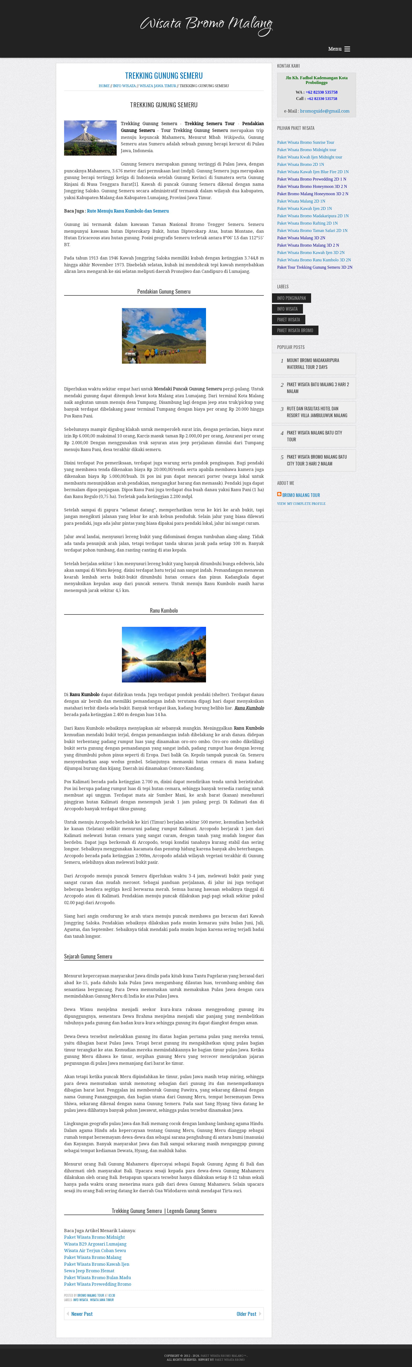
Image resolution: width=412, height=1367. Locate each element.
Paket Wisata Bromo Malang (92, 1257)
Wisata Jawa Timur (102, 1300)
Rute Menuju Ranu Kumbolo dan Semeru (128, 211)
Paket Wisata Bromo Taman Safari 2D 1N (312, 230)
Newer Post (82, 1313)
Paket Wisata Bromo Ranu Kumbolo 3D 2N (314, 260)
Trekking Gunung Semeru (164, 75)
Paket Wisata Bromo (295, 330)
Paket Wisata (288, 319)
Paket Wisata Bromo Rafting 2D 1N (307, 223)
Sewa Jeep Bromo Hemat (89, 1270)
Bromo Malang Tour (91, 1295)
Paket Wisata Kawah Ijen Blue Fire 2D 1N (313, 171)
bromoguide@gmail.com (324, 111)
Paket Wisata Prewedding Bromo (97, 1284)
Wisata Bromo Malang (206, 25)
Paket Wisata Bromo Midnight (94, 1237)
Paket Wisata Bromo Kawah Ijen (96, 1264)
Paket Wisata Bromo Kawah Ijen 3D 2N (311, 252)
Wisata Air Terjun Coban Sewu (95, 1250)
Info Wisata (81, 1300)
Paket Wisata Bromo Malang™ (224, 1355)
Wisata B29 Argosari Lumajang (95, 1244)
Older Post (246, 1313)
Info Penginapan (291, 298)
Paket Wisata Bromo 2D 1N (300, 164)
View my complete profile (301, 504)
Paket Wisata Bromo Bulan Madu (97, 1277)
